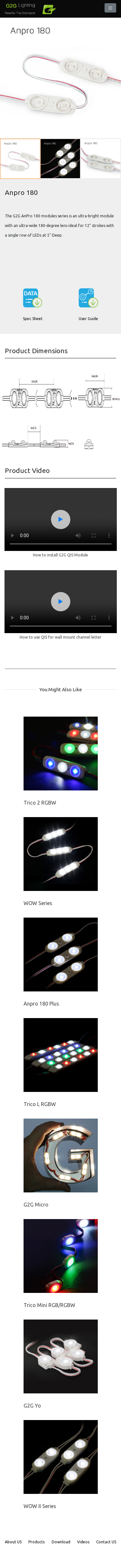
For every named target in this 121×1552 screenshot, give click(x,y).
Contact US (106, 1542)
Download (61, 1542)
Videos (83, 1542)
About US (13, 1542)
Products (36, 1542)
